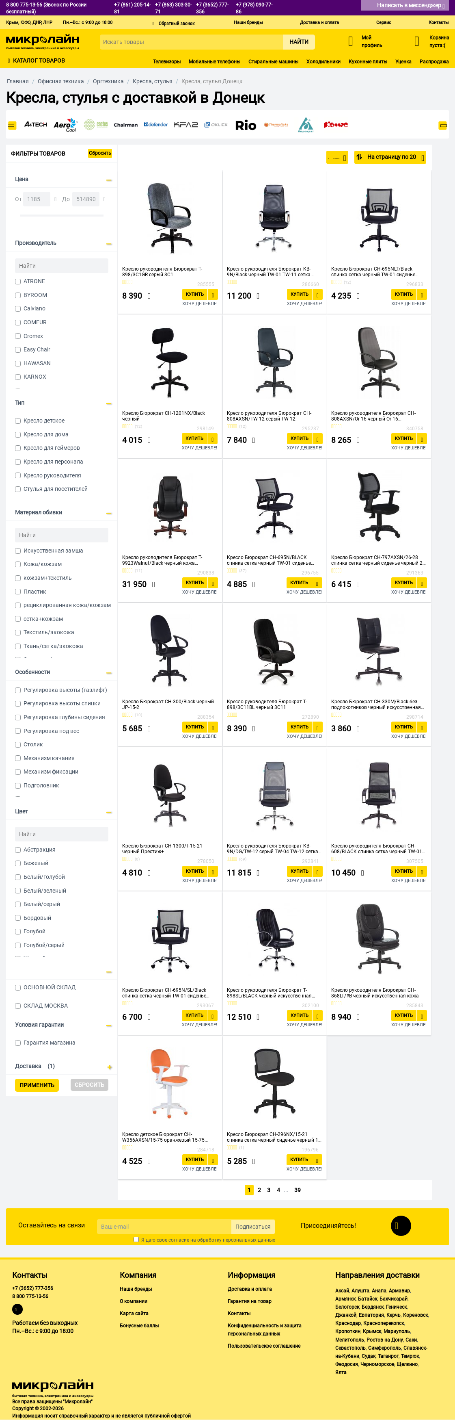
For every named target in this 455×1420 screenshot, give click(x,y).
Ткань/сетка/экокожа (53, 646)
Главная (18, 81)
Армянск (345, 1299)
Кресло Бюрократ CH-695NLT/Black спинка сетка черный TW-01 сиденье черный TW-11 (373, 271)
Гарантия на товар (250, 1301)
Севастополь (350, 1348)
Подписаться (253, 1226)
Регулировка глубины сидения (64, 717)
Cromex (33, 336)
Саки (411, 1340)
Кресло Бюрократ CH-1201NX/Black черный (163, 416)
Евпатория (371, 1315)
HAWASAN (37, 363)
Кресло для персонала (53, 461)
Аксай (342, 1291)
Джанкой (345, 1315)
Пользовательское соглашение (264, 1346)
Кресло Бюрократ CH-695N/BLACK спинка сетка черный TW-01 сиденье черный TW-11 (269, 560)
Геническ (396, 1307)
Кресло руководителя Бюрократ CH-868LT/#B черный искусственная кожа (375, 993)
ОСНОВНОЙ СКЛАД (50, 987)
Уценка (403, 62)
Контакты (439, 22)
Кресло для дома (46, 434)
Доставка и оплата (319, 22)
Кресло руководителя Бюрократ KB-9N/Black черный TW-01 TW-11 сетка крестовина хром (269, 271)
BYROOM (35, 295)
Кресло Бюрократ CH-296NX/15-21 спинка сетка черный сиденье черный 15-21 (274, 1137)
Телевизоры (167, 62)
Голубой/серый (44, 945)
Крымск (372, 1331)
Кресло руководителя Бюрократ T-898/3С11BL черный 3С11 (267, 704)
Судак (368, 1356)
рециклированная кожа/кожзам (67, 605)
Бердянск (373, 1307)
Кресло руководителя (52, 475)
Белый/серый (42, 904)
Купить (195, 294)
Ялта (341, 1372)
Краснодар (348, 1323)
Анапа (379, 1291)
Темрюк (410, 1356)
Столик (33, 744)
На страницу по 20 (395, 158)
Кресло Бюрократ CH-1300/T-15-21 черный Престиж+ (162, 848)
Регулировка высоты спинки (62, 703)
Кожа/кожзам (43, 564)
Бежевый (36, 863)
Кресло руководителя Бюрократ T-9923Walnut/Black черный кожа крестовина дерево (162, 560)
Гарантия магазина (49, 1042)
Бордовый (37, 918)
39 (298, 1190)
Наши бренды (248, 22)
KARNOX (35, 376)
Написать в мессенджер (411, 6)
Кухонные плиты (368, 62)
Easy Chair (37, 349)
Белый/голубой (44, 877)
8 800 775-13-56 (30, 1296)
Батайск (367, 1299)
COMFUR (35, 322)
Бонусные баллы (139, 1326)
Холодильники (323, 62)
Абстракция (40, 849)
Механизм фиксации (51, 771)
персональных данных (249, 1240)
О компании (133, 1301)
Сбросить (100, 153)
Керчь (393, 1315)
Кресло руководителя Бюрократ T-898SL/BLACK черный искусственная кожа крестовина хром (269, 993)
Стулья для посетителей (56, 489)
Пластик (35, 591)
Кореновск (415, 1315)
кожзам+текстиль (48, 578)
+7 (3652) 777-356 (32, 1288)
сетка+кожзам (43, 619)
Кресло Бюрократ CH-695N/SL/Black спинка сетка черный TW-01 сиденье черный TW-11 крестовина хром (164, 993)
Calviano (34, 308)
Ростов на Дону (385, 1340)
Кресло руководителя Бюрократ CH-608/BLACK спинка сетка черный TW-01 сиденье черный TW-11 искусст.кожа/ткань (376, 848)
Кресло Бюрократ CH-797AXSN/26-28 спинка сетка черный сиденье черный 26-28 (379, 560)
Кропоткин (347, 1331)
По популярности (319, 158)
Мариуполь (397, 1331)
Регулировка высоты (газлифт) (65, 690)
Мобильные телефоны (214, 62)
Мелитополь (349, 1340)
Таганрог (388, 1356)
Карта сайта (134, 1313)
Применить (36, 1085)
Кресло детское (44, 420)
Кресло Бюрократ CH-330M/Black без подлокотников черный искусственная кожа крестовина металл (376, 704)
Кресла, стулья (153, 81)
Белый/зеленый (45, 890)
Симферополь (384, 1348)
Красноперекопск (383, 1323)
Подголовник (41, 785)
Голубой (34, 931)
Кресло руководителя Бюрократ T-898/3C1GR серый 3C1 (162, 271)
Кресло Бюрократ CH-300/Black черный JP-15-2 (168, 704)
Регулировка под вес (51, 731)
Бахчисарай (394, 1299)
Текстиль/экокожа (49, 632)
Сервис (383, 22)
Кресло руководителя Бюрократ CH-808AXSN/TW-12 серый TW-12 (269, 416)
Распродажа (434, 62)
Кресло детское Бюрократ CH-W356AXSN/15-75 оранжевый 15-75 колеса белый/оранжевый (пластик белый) (163, 1137)
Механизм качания (49, 758)
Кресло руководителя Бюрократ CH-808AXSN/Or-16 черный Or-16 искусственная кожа (373, 416)
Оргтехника (108, 81)
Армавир (399, 1291)
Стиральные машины (273, 62)
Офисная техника (61, 81)
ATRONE (34, 281)
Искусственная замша (53, 550)
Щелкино (407, 1364)
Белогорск (347, 1307)
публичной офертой (167, 1416)
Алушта (360, 1291)
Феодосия (346, 1364)
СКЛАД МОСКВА (46, 1005)
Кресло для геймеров (52, 447)
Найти (298, 42)
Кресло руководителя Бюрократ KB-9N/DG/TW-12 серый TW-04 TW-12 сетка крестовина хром (272, 848)
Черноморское (377, 1364)
